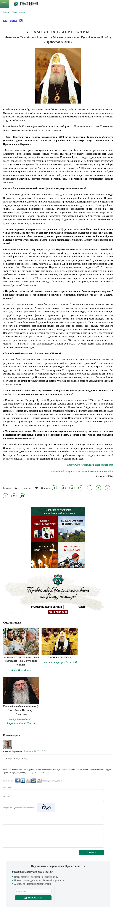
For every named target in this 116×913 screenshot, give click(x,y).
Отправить (91, 852)
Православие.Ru (38, 772)
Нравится (13, 21)
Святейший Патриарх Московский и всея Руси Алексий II (82, 471)
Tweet (5, 21)
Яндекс (28, 780)
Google (39, 780)
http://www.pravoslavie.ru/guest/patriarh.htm (90, 464)
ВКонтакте (22, 780)
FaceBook (17, 780)
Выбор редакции (18, 12)
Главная (6, 12)
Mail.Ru (33, 780)
